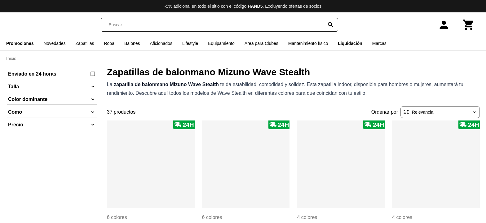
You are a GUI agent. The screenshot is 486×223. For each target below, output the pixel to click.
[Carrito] (468, 25)
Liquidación (350, 43)
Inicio (11, 58)
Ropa (109, 43)
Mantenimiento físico (308, 43)
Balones (132, 43)
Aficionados (161, 43)
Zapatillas (85, 43)
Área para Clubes (261, 43)
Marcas (379, 43)
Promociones (20, 43)
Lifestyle (190, 43)
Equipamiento (221, 43)
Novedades (55, 43)
